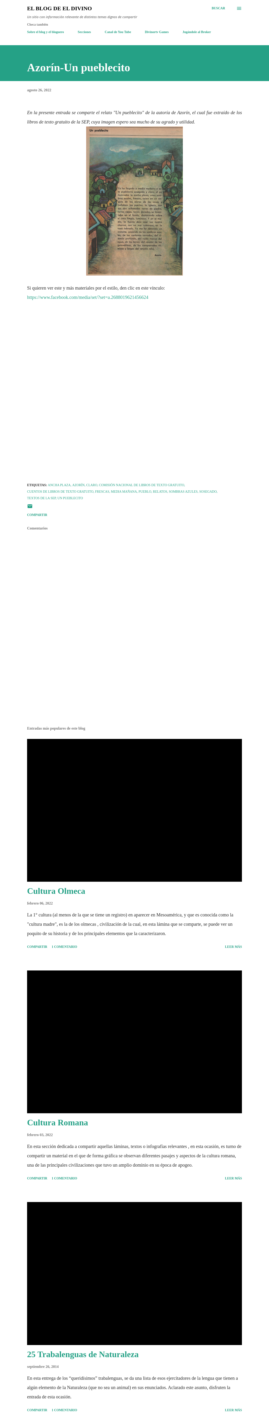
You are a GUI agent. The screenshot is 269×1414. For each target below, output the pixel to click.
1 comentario (64, 947)
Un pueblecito (70, 498)
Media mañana (124, 491)
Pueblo (144, 491)
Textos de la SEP (41, 498)
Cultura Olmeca (56, 891)
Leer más (233, 947)
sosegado (208, 491)
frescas (102, 491)
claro (91, 485)
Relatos (160, 491)
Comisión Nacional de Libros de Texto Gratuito (141, 485)
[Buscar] (218, 8)
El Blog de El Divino (59, 8)
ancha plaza (59, 485)
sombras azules (183, 491)
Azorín (78, 485)
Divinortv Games (157, 32)
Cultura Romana (57, 1122)
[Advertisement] (134, 686)
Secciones (84, 32)
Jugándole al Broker (197, 32)
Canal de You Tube (118, 32)
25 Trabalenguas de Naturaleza (83, 1354)
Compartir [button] (37, 515)
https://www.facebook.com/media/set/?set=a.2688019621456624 (87, 297)
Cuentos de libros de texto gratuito (60, 491)
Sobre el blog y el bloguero (45, 32)
